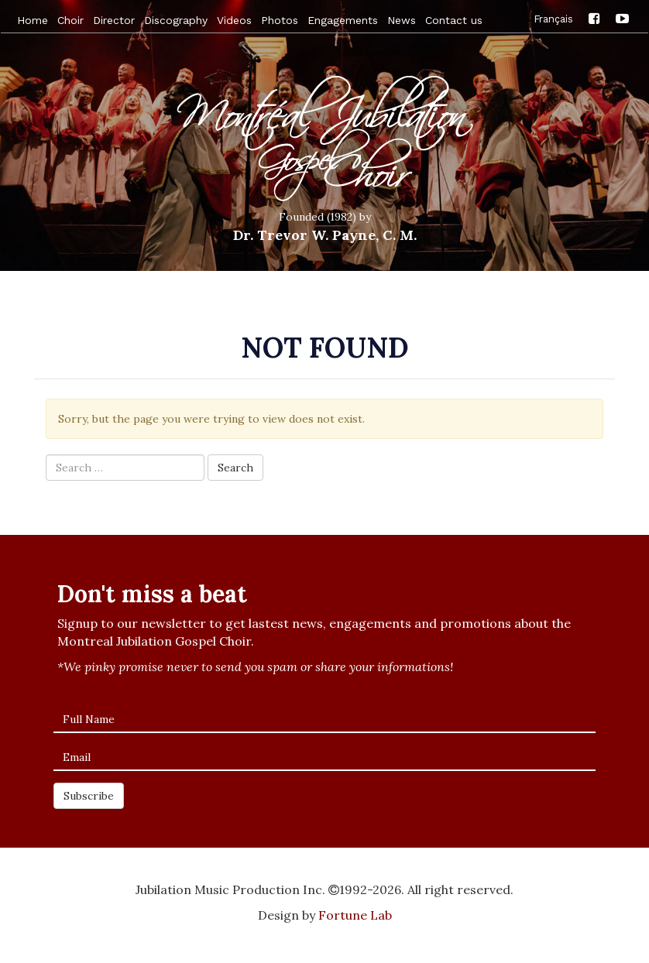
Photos (279, 20)
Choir (70, 20)
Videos (234, 20)
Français (553, 17)
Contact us (453, 20)
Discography (176, 20)
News (401, 20)
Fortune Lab (355, 915)
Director (114, 20)
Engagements (342, 20)
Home (32, 20)
